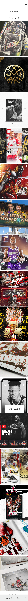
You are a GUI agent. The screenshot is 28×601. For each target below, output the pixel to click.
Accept (18, 598)
